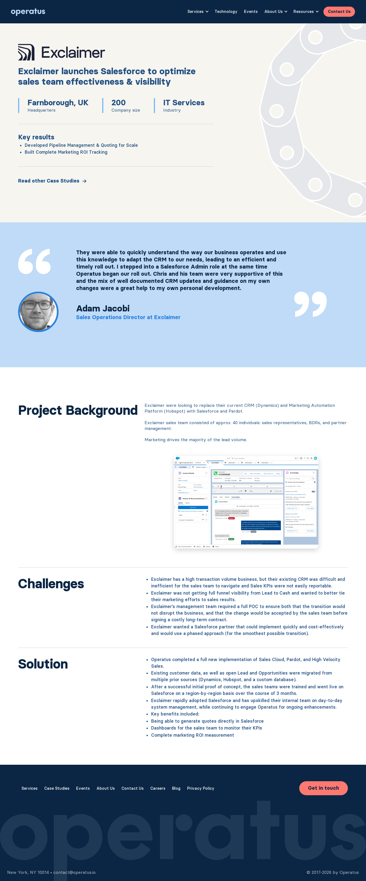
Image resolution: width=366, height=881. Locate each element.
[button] (197, 11)
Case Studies (57, 788)
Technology (226, 11)
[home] (28, 11)
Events (251, 11)
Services (29, 788)
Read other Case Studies (48, 181)
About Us (105, 788)
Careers (157, 788)
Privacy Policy (200, 788)
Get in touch (323, 788)
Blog (176, 788)
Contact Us (339, 11)
